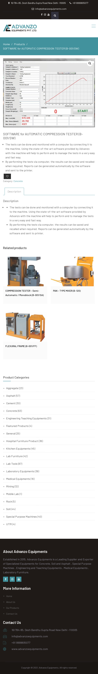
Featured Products (17, 426)
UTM (9, 524)
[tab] (14, 191)
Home (9, 596)
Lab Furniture (14, 456)
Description (14, 191)
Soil (8, 509)
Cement (10, 403)
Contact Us (11, 613)
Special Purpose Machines (21, 516)
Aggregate (12, 388)
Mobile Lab (12, 494)
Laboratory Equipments (20, 471)
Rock (9, 501)
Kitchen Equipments (18, 448)
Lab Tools (11, 463)
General (10, 433)
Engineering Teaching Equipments (26, 418)
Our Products (12, 607)
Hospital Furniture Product (22, 441)
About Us (10, 602)
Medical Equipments (18, 478)
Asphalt (10, 395)
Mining (10, 486)
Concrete (18, 181)
